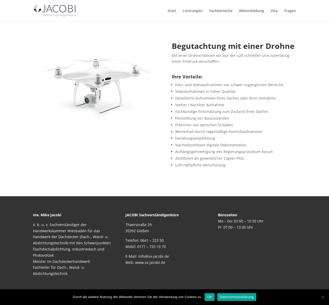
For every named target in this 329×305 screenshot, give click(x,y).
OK (209, 297)
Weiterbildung (251, 11)
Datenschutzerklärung (236, 297)
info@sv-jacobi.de (153, 256)
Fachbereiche (220, 11)
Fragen (290, 11)
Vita (274, 11)
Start (172, 11)
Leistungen (193, 11)
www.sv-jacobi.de (150, 262)
